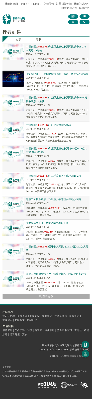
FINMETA (36, 3)
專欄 (38, 39)
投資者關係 (61, 316)
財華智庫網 (11, 3)
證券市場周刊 (64, 330)
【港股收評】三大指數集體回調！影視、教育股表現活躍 (57, 74)
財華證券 (49, 3)
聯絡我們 (84, 8)
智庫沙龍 (69, 8)
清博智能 (7, 330)
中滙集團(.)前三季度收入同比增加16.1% (53, 175)
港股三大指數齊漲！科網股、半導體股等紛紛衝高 (53, 199)
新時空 (38, 330)
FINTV (23, 3)
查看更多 (46, 296)
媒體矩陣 (64, 3)
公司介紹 (35, 316)
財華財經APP (82, 3)
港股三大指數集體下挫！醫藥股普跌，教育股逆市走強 (56, 273)
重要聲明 (7, 320)
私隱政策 (20, 320)
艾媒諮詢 (20, 330)
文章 (18, 39)
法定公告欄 (8, 316)
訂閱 (73, 16)
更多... (26, 334)
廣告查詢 (22, 316)
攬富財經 (15, 334)
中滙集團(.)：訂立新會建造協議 (48, 124)
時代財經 (50, 330)
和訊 (29, 330)
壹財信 (78, 330)
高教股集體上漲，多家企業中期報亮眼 (47, 223)
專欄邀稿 (47, 316)
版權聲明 (74, 316)
